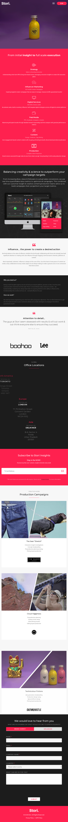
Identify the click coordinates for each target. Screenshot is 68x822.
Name (9, 737)
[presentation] (21, 792)
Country (10, 763)
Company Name (13, 754)
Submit (34, 799)
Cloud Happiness (34, 674)
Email (9, 746)
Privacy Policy (45, 479)
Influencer (48, 729)
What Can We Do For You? (17, 772)
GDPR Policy (38, 818)
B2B (61, 3)
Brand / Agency (20, 729)
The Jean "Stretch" (34, 578)
